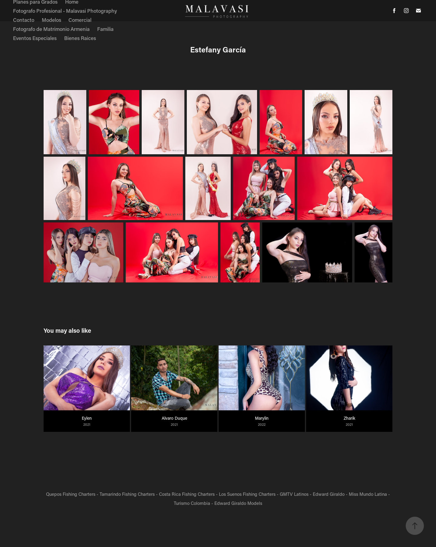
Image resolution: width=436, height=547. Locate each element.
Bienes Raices (80, 38)
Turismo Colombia (192, 503)
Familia (105, 28)
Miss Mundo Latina (368, 494)
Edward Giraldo (329, 494)
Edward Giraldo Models (238, 503)
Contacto (23, 19)
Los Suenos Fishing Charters (247, 494)
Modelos (51, 19)
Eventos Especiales (35, 38)
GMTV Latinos (294, 494)
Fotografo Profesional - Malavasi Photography (65, 10)
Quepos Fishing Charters (70, 494)
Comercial (79, 19)
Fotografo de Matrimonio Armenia (51, 28)
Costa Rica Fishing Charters (187, 494)
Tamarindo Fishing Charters (127, 494)
